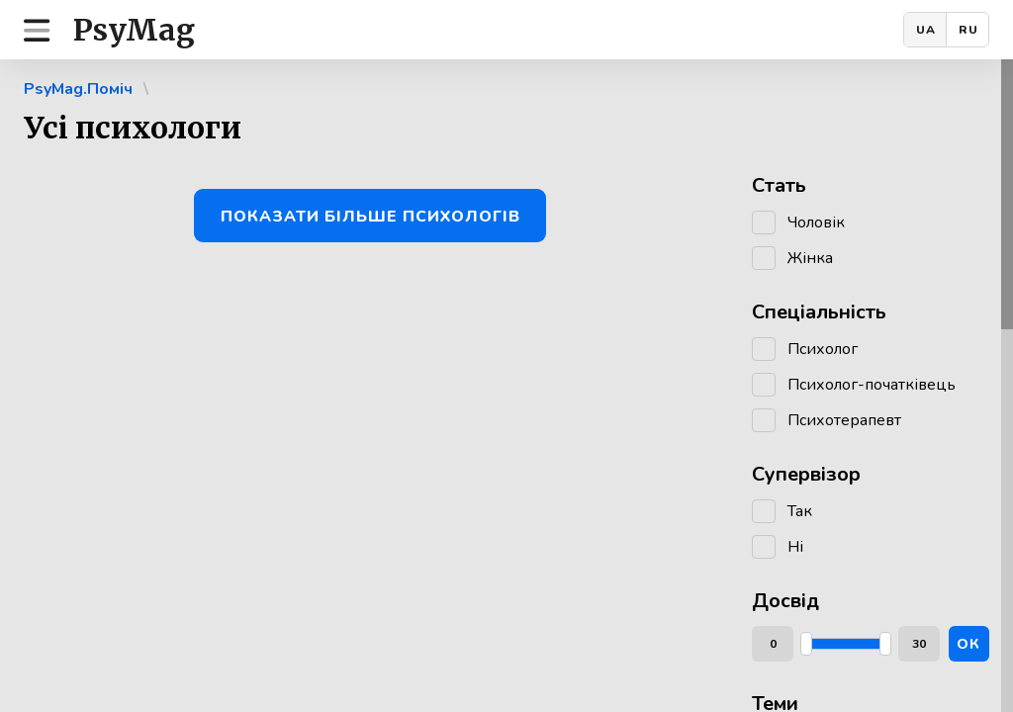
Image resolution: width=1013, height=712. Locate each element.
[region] (506, 385)
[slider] (806, 644)
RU (968, 30)
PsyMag (134, 29)
